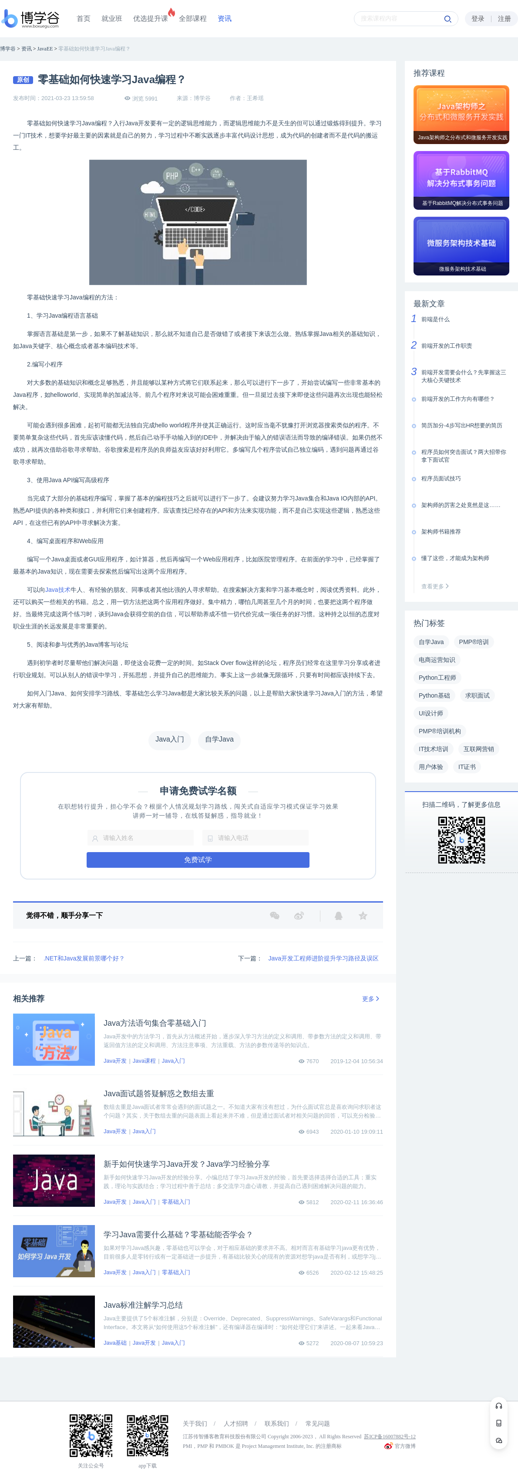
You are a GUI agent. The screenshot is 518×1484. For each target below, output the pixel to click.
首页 (84, 18)
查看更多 (437, 586)
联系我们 (277, 1423)
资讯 (225, 18)
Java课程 (144, 1061)
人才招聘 (236, 1423)
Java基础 (115, 1343)
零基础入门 (176, 1202)
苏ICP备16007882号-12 (390, 1437)
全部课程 (193, 18)
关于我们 (195, 1423)
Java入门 (173, 1061)
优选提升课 (150, 18)
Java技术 (58, 589)
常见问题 (318, 1423)
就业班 (111, 18)
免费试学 (198, 859)
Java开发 (115, 1061)
